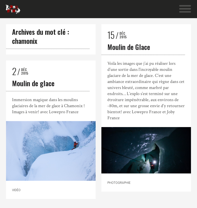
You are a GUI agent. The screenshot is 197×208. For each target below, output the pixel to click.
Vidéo (16, 190)
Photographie (118, 182)
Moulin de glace (33, 83)
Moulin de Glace (128, 47)
